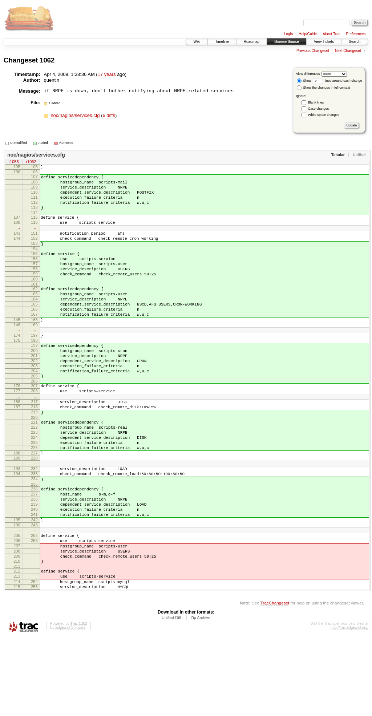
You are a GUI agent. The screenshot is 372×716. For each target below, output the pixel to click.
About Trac (331, 34)
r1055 (13, 162)
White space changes (323, 115)
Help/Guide (308, 34)
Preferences (356, 34)
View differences (308, 74)
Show (304, 80)
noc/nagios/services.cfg (75, 115)
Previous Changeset (312, 51)
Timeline (222, 42)
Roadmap (251, 42)
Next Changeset (348, 51)
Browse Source (286, 42)
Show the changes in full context (323, 87)
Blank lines (316, 102)
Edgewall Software (70, 706)
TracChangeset (274, 681)
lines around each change (337, 80)
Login (288, 34)
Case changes (318, 108)
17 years (107, 74)
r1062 (31, 162)
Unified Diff (171, 696)
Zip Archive (200, 696)
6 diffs (108, 115)
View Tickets (324, 42)
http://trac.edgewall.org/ (349, 706)
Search (354, 42)
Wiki (196, 42)
